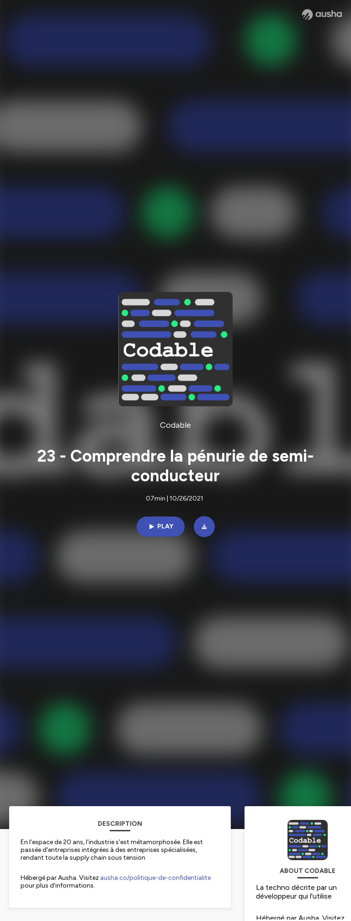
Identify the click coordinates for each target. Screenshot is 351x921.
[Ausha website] (322, 14)
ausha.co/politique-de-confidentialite (155, 878)
